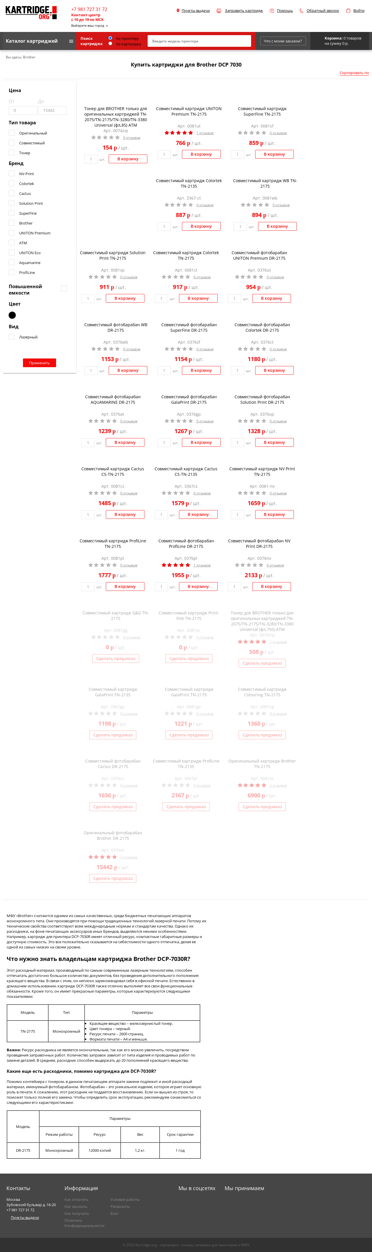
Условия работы (125, 1199)
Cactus (25, 193)
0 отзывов (131, 137)
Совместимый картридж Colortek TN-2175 (186, 255)
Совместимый (32, 143)
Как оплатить (77, 1199)
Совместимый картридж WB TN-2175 (265, 183)
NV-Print (26, 173)
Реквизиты (120, 1206)
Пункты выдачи (196, 10)
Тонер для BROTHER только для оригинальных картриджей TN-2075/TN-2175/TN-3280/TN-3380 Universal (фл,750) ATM (262, 621)
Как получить (77, 1213)
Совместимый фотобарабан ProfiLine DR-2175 (186, 543)
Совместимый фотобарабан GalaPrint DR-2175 (189, 399)
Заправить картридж (244, 10)
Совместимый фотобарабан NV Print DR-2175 (259, 543)
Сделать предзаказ (115, 658)
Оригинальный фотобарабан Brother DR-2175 (113, 835)
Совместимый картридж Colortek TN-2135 (189, 183)
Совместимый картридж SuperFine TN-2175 (262, 111)
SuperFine (28, 213)
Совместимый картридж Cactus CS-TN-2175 (112, 471)
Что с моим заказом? (283, 41)
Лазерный (28, 337)
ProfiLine (27, 272)
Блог (114, 1213)
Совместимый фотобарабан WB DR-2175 (115, 327)
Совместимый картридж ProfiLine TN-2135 (186, 763)
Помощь (285, 10)
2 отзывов (278, 785)
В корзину (128, 159)
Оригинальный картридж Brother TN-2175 (262, 763)
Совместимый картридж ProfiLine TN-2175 (113, 543)
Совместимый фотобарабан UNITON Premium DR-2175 (259, 255)
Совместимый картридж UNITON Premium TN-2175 (189, 111)
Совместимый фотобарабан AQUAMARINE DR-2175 (113, 399)
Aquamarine (29, 262)
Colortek (26, 183)
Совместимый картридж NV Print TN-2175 (262, 471)
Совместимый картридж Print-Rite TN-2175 (189, 615)
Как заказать (76, 1206)
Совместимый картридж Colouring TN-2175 (262, 691)
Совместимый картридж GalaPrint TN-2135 (113, 691)
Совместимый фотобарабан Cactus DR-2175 (113, 763)
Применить (39, 362)
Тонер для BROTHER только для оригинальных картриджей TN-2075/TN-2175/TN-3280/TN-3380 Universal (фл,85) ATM (115, 117)
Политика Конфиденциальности (84, 1223)
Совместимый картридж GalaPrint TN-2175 (189, 691)
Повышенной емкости (25, 289)
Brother (26, 223)
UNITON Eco (30, 252)
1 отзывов (205, 132)
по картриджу (124, 43)
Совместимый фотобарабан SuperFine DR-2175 (189, 327)
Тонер (24, 152)
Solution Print (31, 203)
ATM (23, 242)
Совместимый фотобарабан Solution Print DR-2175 (262, 399)
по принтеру (123, 38)
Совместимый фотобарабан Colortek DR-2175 (262, 327)
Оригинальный (33, 133)
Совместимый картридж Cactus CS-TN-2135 (186, 471)
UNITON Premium (35, 233)
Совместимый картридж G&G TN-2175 (116, 615)
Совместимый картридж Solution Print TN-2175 (113, 255)
